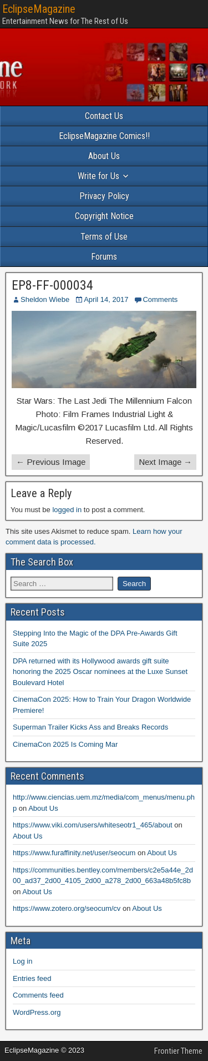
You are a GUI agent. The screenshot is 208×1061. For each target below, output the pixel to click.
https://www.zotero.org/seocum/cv (66, 908)
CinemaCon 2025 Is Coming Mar (65, 744)
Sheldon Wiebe (45, 299)
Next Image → (165, 462)
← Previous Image (50, 462)
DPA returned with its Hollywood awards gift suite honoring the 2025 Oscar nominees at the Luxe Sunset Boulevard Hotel (100, 672)
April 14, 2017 (106, 299)
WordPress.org (36, 1012)
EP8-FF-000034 (52, 285)
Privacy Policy (104, 196)
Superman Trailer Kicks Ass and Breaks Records (90, 727)
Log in (22, 961)
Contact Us (104, 116)
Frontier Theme (178, 1051)
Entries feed (32, 978)
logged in (67, 509)
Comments (160, 299)
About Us (104, 156)
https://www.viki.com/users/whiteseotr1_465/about (93, 825)
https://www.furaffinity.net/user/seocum (74, 853)
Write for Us (98, 176)
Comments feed (38, 995)
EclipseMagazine (38, 9)
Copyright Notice (104, 216)
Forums (104, 256)
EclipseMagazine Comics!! (104, 136)
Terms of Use (104, 236)
